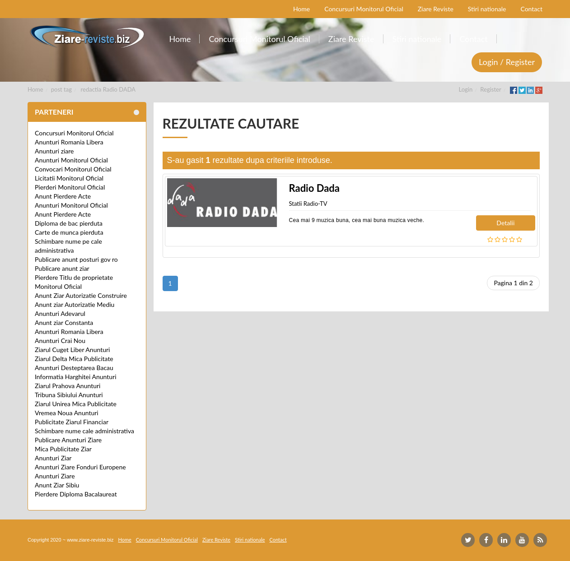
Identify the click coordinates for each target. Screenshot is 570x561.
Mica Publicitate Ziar (63, 449)
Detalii (505, 223)
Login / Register (507, 62)
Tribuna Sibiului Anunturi (69, 395)
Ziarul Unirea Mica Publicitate (76, 404)
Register (490, 89)
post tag (61, 89)
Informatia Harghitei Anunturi (76, 376)
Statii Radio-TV (308, 203)
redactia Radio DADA (108, 89)
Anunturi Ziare (55, 476)
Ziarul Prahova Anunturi (67, 385)
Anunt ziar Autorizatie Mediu (74, 304)
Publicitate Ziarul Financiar (71, 422)
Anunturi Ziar (53, 458)
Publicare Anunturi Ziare (68, 440)
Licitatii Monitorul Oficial (69, 178)
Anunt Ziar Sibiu (57, 485)
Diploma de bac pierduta (69, 223)
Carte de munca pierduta (69, 232)
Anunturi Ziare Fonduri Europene (80, 467)
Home (35, 89)
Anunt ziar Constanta (64, 322)
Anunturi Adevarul (60, 313)
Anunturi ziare (54, 151)
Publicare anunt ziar (62, 268)
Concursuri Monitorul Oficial (74, 133)
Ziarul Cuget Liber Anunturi (72, 349)
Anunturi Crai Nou (60, 340)
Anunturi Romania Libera (69, 142)
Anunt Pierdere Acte (63, 196)
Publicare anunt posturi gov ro (76, 259)
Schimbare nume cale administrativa (84, 431)
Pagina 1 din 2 (513, 283)
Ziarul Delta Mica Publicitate (74, 358)
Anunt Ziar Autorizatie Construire (81, 295)
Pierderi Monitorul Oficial (70, 187)
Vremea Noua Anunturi (66, 413)
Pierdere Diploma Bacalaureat (76, 494)
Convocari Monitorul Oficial (73, 169)
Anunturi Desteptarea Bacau (74, 367)
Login (466, 89)
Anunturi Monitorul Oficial (71, 160)
